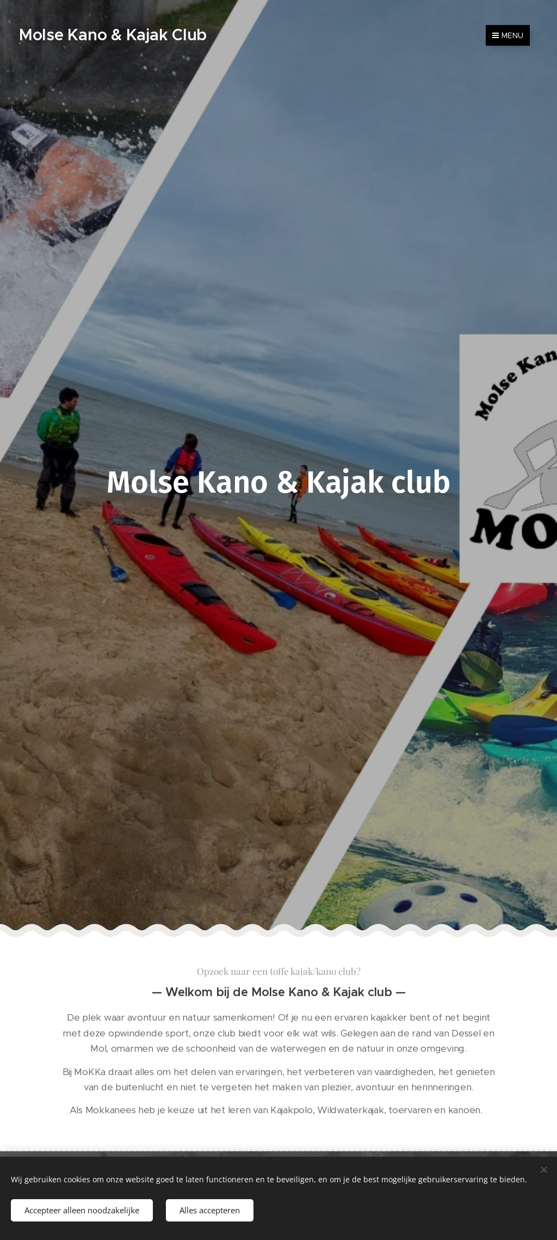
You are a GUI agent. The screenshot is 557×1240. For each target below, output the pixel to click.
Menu (507, 35)
